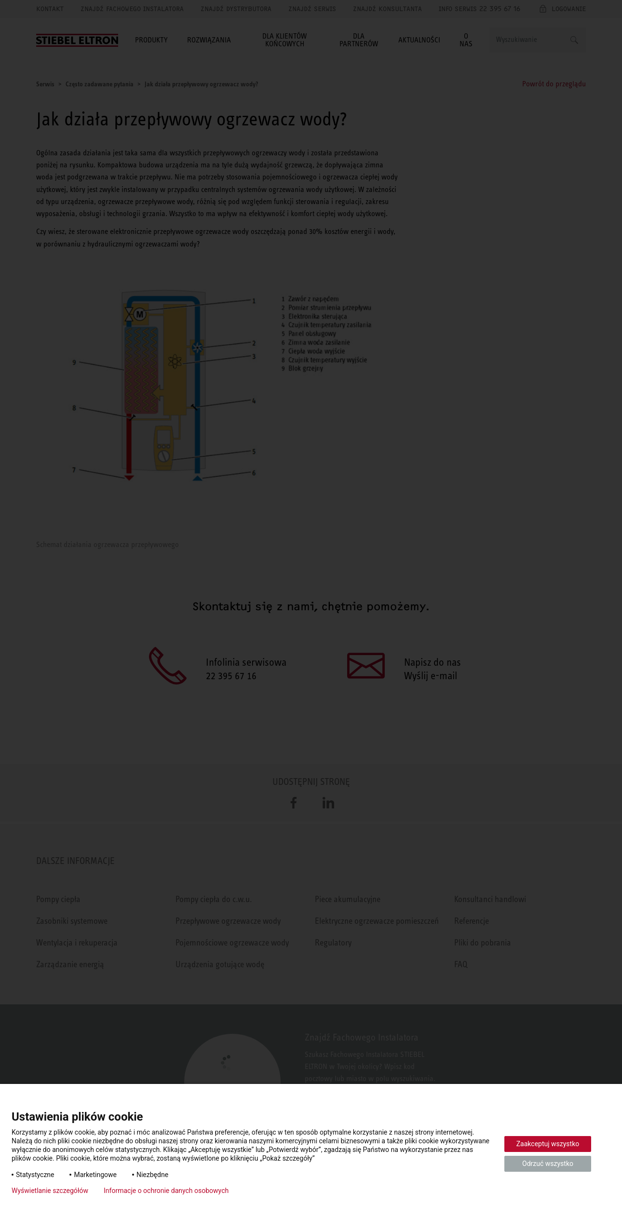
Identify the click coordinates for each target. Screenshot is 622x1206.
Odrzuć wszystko (547, 1163)
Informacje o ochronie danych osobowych (166, 1190)
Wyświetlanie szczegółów (50, 1190)
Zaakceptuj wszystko (548, 1144)
